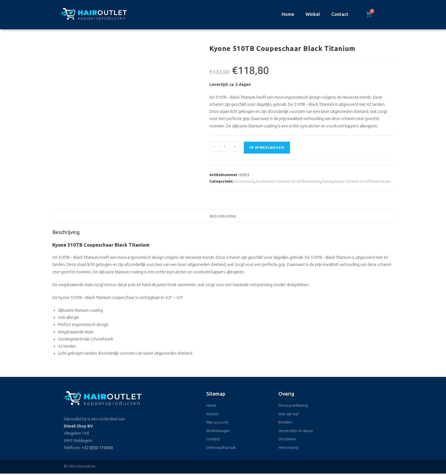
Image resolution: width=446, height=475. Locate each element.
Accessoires (244, 181)
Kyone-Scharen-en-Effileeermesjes (362, 181)
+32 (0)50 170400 (97, 447)
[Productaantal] (225, 146)
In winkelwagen (266, 147)
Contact (339, 14)
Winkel (312, 14)
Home (288, 14)
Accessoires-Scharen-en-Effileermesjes (288, 181)
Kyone (327, 181)
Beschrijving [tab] (223, 216)
